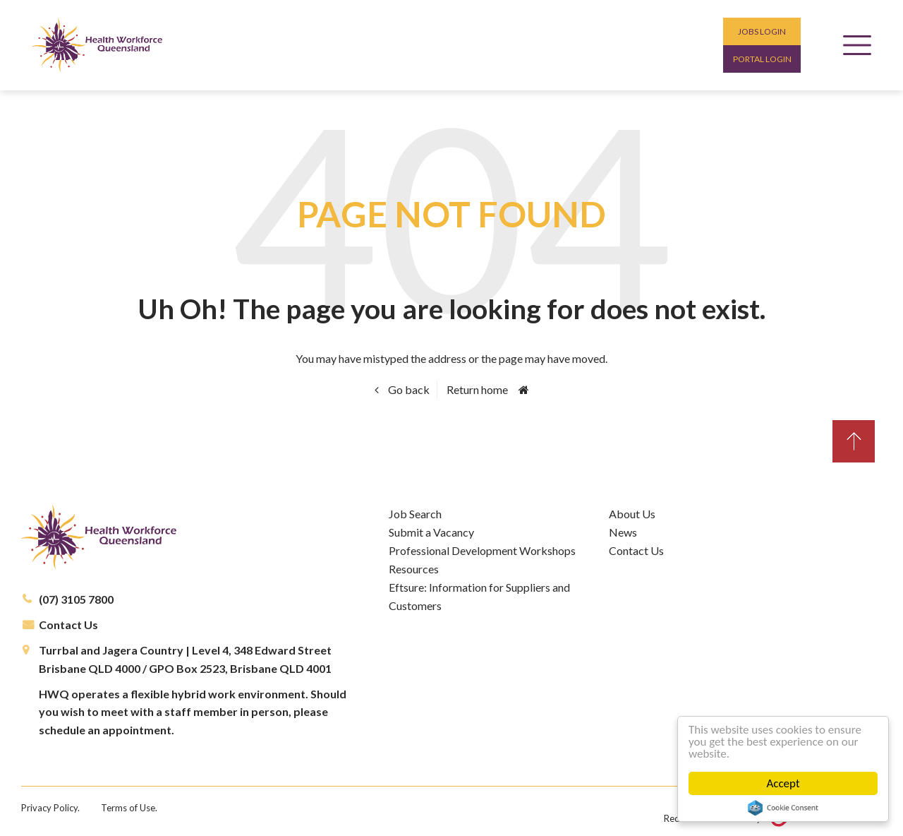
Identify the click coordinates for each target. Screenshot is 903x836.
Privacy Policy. (50, 807)
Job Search (415, 513)
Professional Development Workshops (482, 550)
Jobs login (762, 31)
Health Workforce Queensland (97, 45)
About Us (632, 513)
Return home (477, 389)
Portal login (762, 59)
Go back (408, 389)
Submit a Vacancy (431, 532)
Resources (414, 568)
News (623, 532)
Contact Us (68, 624)
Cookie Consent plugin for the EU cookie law (783, 808)
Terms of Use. (129, 807)
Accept (782, 783)
